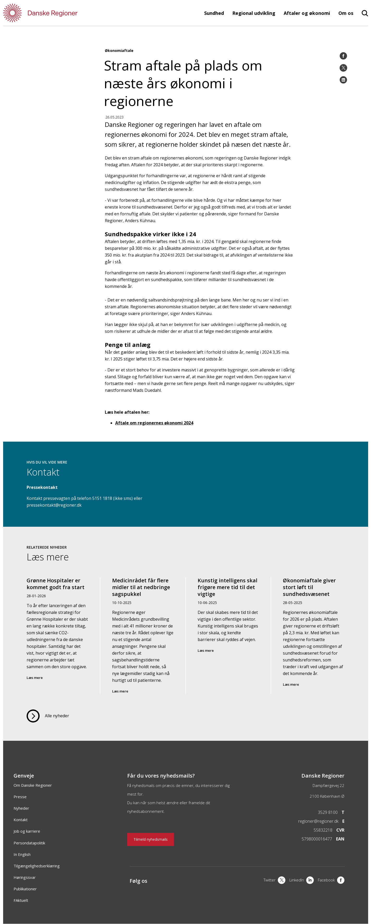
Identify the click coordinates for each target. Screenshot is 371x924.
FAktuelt (21, 900)
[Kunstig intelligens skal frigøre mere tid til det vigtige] (228, 635)
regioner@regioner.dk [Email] (318, 821)
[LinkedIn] (343, 80)
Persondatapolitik (29, 842)
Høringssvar (25, 877)
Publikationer (25, 888)
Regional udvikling (253, 13)
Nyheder (21, 808)
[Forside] (55, 13)
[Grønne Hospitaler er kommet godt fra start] (57, 635)
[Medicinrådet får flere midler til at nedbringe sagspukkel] (143, 635)
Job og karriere (27, 831)
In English (22, 854)
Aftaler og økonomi (307, 13)
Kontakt (21, 819)
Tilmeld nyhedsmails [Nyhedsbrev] (150, 839)
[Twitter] (343, 68)
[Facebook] (343, 56)
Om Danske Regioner (33, 785)
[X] (274, 880)
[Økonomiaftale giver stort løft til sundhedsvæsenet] (313, 635)
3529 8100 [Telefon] (328, 812)
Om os (345, 13)
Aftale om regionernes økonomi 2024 (154, 423)
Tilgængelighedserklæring (37, 865)
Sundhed (214, 13)
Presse (20, 796)
